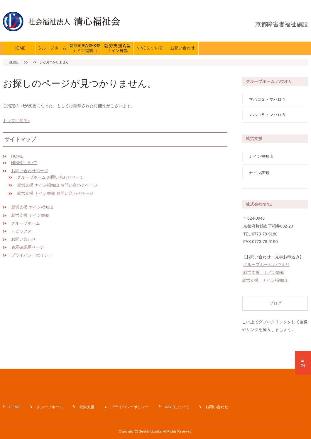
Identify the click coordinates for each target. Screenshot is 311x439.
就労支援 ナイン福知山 (32, 207)
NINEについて (24, 162)
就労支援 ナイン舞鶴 (30, 215)
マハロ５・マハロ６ (267, 114)
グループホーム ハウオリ (266, 264)
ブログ (275, 303)
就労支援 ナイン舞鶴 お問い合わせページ (55, 193)
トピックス (21, 231)
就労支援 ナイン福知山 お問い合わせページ (57, 185)
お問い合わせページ (29, 170)
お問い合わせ (23, 239)
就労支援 (86, 407)
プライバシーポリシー (31, 255)
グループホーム (25, 223)
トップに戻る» (16, 120)
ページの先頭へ (303, 363)
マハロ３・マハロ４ (267, 99)
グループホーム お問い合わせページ (50, 177)
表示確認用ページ (27, 247)
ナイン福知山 (261, 156)
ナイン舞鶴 (259, 172)
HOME (13, 62)
